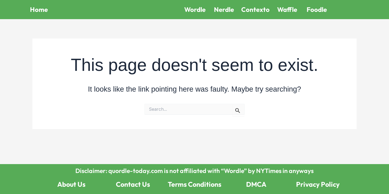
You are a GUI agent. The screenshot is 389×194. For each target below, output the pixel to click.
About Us (71, 184)
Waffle (287, 9)
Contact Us (133, 184)
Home (39, 9)
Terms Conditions (194, 184)
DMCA (256, 184)
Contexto (255, 9)
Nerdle (224, 9)
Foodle (317, 9)
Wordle (195, 9)
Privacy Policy (318, 184)
